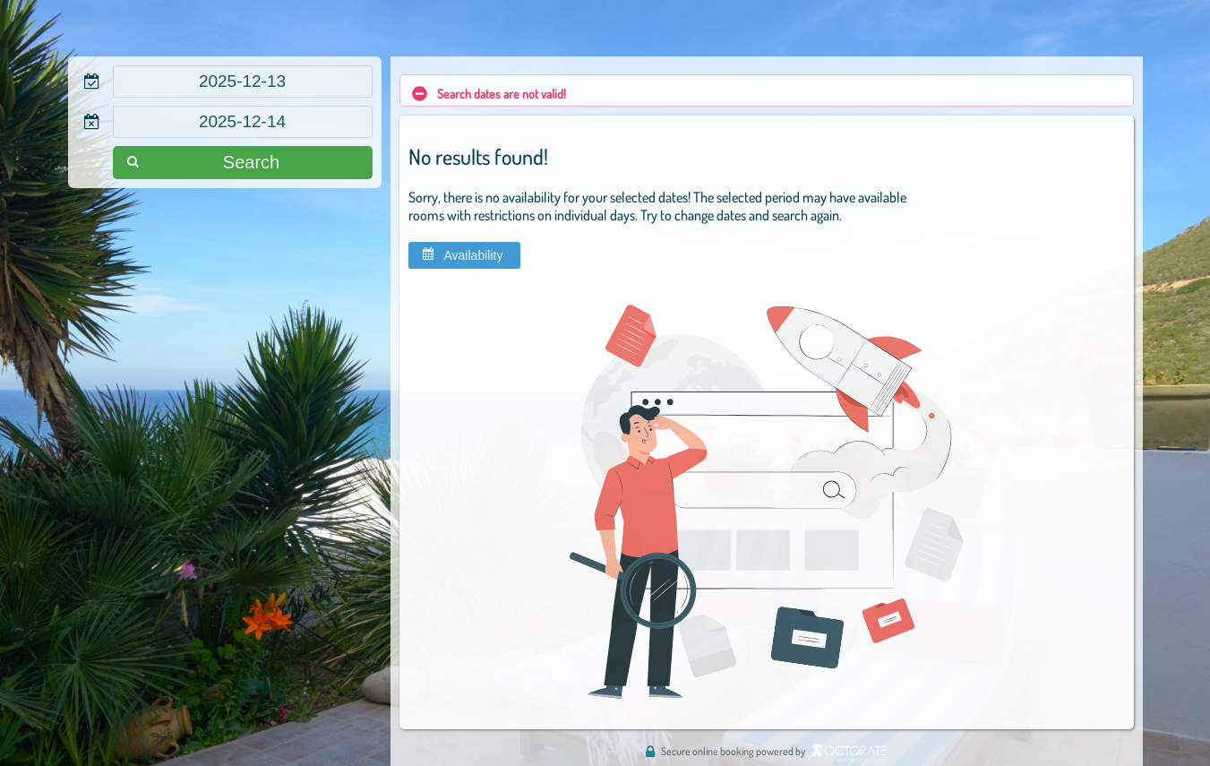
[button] (243, 162)
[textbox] (243, 81)
